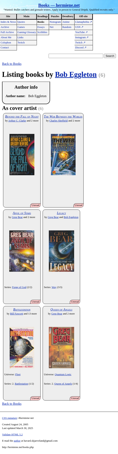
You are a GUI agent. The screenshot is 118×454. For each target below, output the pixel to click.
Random (66, 27)
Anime (66, 21)
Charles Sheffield (58, 120)
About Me (6, 37)
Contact (5, 47)
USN (79, 27)
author (17, 440)
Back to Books (11, 64)
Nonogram (55, 21)
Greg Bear (17, 217)
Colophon (6, 42)
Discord (80, 47)
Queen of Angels (61, 309)
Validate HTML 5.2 (12, 434)
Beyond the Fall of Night (22, 116)
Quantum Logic (63, 374)
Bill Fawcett (16, 313)
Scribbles (42, 32)
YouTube (81, 32)
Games (21, 27)
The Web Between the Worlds (63, 116)
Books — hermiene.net (59, 5)
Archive (5, 27)
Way (54, 287)
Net (51, 27)
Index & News (8, 21)
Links (20, 37)
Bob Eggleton (76, 74)
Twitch (21, 42)
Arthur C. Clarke (17, 120)
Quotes (21, 21)
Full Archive (7, 32)
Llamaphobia (83, 21)
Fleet (18, 374)
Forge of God (19, 287)
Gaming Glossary (27, 32)
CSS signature (9, 418)
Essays (41, 27)
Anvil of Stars (22, 213)
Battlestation (21, 309)
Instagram (82, 37)
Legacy (61, 213)
